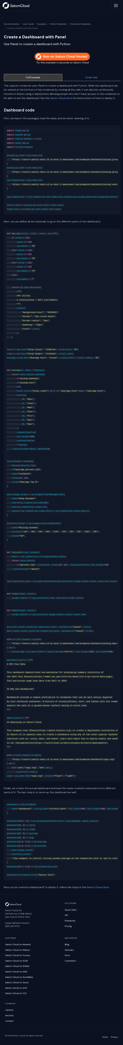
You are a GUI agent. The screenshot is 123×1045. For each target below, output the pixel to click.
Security (9, 1015)
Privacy (114, 1037)
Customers (70, 960)
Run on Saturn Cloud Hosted (61, 56)
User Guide (28, 24)
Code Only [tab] (91, 77)
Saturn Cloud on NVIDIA (17, 966)
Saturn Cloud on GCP (16, 988)
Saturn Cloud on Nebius (17, 950)
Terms (105, 1037)
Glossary (69, 950)
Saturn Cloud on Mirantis (18, 944)
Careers (9, 1010)
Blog (67, 944)
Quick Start (70, 909)
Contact (9, 1021)
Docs (67, 955)
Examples (42, 24)
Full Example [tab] (33, 77)
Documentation (11, 24)
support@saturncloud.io (17, 923)
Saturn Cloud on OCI (16, 993)
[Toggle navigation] (115, 5)
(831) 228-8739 (12, 926)
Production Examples (80, 24)
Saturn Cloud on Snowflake (19, 977)
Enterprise (70, 920)
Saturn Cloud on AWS (16, 971)
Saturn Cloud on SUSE (16, 960)
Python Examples (58, 24)
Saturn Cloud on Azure (17, 982)
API (66, 915)
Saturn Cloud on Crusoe (17, 955)
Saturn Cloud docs (61, 98)
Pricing (68, 926)
